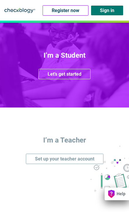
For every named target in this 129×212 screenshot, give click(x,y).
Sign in (107, 10)
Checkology (19, 10)
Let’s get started (64, 74)
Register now (65, 10)
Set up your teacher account (64, 159)
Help (116, 194)
